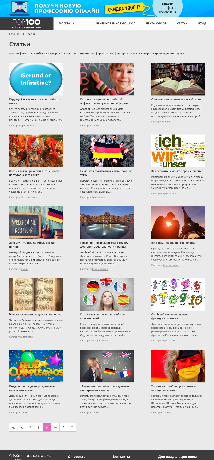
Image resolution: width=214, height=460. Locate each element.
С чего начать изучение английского (176, 99)
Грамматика (106, 53)
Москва (66, 23)
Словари (145, 53)
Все (11, 53)
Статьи (182, 23)
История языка (127, 53)
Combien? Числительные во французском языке (170, 316)
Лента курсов (156, 23)
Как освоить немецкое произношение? (177, 171)
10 (55, 427)
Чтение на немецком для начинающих (35, 314)
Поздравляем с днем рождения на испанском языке (32, 388)
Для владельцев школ (177, 456)
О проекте (77, 456)
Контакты (121, 456)
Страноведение (163, 53)
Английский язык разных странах (54, 53)
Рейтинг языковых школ (115, 23)
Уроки (180, 53)
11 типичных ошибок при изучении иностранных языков (104, 388)
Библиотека (87, 53)
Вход (202, 23)
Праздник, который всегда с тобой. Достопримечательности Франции (104, 244)
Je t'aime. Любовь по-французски (173, 243)
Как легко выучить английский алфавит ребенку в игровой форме (104, 101)
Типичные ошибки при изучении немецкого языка (174, 388)
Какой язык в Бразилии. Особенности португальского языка (34, 173)
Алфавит (22, 53)
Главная (14, 34)
